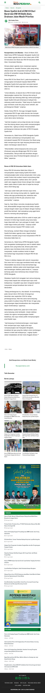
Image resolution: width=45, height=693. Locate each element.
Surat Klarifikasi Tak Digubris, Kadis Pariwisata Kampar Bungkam (20, 568)
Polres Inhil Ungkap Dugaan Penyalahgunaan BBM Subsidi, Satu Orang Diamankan (12, 416)
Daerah (12, 8)
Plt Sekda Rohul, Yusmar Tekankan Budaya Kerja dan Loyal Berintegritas (22, 539)
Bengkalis (18, 8)
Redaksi (16, 683)
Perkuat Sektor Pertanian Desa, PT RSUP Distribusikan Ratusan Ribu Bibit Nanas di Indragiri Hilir (30, 397)
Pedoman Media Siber (34, 683)
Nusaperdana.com (23, 366)
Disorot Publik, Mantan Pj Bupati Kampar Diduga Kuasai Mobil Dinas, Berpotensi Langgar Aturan (12, 397)
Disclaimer (18, 685)
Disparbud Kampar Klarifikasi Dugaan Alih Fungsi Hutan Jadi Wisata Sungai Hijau (30, 436)
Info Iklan (23, 683)
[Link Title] (16, 678)
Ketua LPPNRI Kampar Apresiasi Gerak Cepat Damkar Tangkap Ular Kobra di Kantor (12, 455)
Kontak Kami (26, 685)
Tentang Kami (9, 683)
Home (7, 8)
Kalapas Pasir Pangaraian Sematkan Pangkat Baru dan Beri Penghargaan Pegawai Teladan (12, 436)
